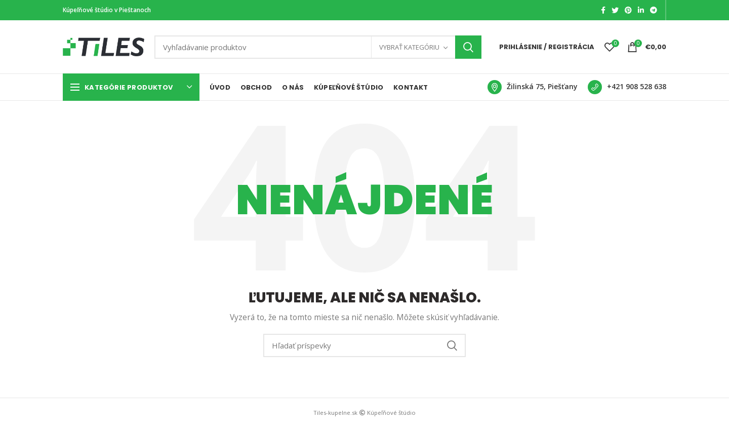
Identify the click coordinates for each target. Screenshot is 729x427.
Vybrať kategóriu (409, 47)
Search (468, 47)
